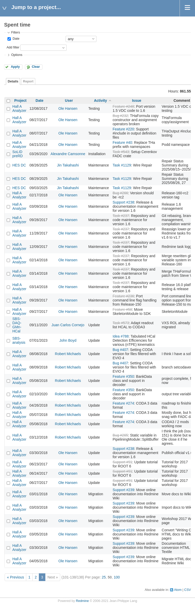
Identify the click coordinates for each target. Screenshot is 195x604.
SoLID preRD (17, 154)
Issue (136, 100)
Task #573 (121, 323)
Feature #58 (122, 309)
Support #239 (123, 490)
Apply (15, 67)
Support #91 (122, 462)
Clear (36, 67)
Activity (100, 100)
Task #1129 (122, 165)
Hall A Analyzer (19, 108)
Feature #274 (123, 403)
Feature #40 (122, 142)
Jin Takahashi (68, 165)
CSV (187, 590)
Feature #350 (123, 376)
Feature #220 (123, 129)
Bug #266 (120, 193)
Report (28, 81)
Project (20, 100)
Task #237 (121, 216)
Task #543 (121, 152)
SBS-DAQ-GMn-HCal (16, 325)
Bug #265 (120, 435)
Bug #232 (120, 116)
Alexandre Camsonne (68, 154)
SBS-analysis (18, 340)
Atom (177, 590)
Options (16, 55)
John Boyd (67, 340)
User (69, 100)
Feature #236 (123, 296)
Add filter (12, 47)
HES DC (19, 165)
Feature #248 (123, 106)
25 (104, 577)
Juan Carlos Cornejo (67, 325)
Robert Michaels (68, 354)
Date (15, 38)
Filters (15, 32)
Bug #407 (120, 350)
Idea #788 (121, 336)
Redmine (82, 601)
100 (117, 577)
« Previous (15, 577)
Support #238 (123, 202)
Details (13, 81)
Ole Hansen (67, 108)
